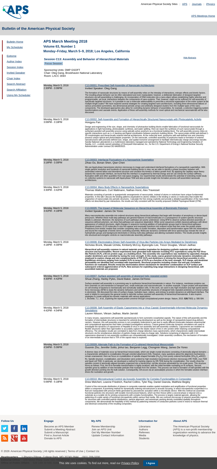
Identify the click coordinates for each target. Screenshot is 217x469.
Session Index (15, 67)
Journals (197, 4)
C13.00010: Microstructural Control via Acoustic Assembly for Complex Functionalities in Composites (138, 379)
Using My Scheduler (18, 95)
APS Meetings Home (203, 15)
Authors (143, 429)
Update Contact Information (108, 435)
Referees (144, 432)
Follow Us (7, 420)
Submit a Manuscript (56, 432)
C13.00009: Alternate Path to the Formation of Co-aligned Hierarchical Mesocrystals (129, 344)
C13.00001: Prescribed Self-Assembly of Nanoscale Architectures (119, 85)
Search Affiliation (16, 89)
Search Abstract (16, 83)
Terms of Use (75, 451)
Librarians (145, 426)
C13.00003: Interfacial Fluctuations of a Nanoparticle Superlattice (119, 159)
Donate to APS (53, 438)
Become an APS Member (59, 426)
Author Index (14, 61)
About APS (180, 420)
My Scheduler (15, 47)
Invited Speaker (16, 72)
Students (144, 438)
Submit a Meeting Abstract (59, 429)
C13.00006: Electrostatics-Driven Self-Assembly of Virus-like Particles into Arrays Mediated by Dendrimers (141, 242)
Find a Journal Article (56, 435)
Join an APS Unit (101, 429)
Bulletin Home (15, 41)
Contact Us (92, 451)
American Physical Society (26, 451)
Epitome (11, 55)
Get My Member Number (106, 432)
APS (184, 4)
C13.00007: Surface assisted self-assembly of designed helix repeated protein (126, 276)
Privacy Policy (130, 463)
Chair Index (13, 78)
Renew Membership (103, 426)
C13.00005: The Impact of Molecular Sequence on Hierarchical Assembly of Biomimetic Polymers (136, 208)
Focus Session (53, 63)
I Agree (150, 463)
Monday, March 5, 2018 (56, 85)
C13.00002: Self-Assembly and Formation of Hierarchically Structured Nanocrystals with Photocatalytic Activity (143, 119)
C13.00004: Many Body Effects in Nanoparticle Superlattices (117, 187)
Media (142, 435)
